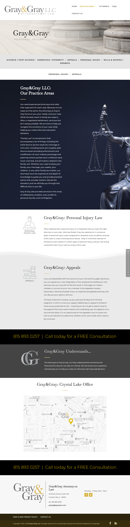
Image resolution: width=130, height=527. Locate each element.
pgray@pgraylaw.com (57, 505)
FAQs (114, 6)
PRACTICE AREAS (87, 6)
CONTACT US (77, 14)
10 (129, 274)
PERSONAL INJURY (90, 60)
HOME (74, 6)
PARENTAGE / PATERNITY (50, 60)
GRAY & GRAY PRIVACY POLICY (25, 517)
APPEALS (72, 60)
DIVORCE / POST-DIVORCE (21, 60)
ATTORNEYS (104, 6)
